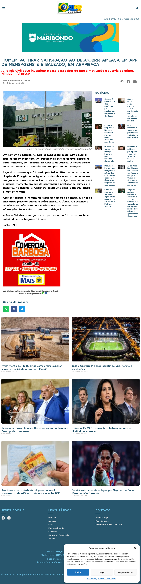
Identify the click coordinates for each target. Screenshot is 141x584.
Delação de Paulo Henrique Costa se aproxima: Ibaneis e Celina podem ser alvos (34, 429)
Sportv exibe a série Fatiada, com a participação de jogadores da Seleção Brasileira (132, 110)
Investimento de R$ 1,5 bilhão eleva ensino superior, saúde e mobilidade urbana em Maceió (31, 367)
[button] (135, 548)
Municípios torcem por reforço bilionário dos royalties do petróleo (109, 153)
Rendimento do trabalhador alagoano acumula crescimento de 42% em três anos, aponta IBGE (30, 491)
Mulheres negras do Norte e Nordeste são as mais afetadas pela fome (109, 133)
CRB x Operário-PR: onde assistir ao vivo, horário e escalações (102, 367)
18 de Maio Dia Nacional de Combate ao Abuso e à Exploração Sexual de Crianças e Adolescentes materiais (133, 175)
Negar (102, 572)
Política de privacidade (107, 579)
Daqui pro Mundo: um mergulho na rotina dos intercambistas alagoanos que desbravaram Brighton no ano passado (111, 175)
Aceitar (78, 572)
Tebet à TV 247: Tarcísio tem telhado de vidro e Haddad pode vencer (101, 429)
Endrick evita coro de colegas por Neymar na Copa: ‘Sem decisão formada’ (103, 491)
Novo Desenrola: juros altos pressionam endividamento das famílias (134, 131)
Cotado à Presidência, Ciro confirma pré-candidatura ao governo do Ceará (109, 107)
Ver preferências (125, 572)
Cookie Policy (92, 579)
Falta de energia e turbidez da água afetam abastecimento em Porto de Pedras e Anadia (111, 198)
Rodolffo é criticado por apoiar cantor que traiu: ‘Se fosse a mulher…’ (132, 153)
